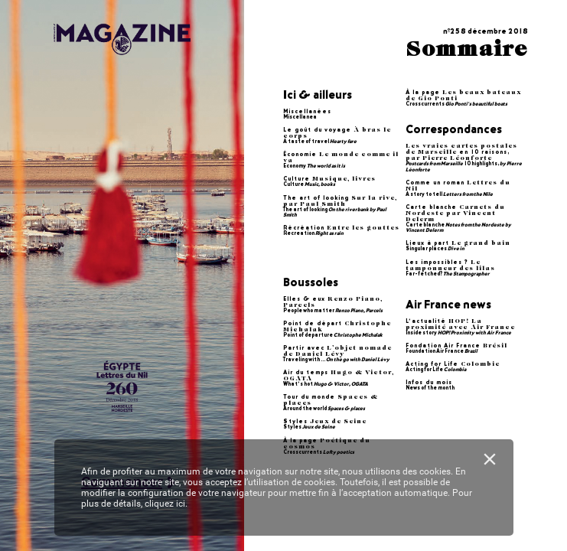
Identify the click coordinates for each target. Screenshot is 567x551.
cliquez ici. (166, 503)
